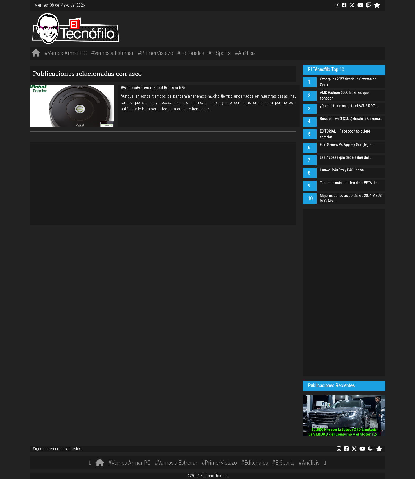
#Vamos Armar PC (65, 52)
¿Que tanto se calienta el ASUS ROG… (348, 106)
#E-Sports (219, 52)
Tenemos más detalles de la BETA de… (349, 183)
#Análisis (245, 52)
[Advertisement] (281, 28)
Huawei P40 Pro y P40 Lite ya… (343, 170)
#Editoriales (190, 52)
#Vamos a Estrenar (112, 52)
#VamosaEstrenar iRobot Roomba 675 (153, 87)
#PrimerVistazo (155, 52)
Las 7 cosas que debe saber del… (345, 157)
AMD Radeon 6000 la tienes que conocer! (344, 96)
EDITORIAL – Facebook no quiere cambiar (345, 134)
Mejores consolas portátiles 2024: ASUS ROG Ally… (351, 198)
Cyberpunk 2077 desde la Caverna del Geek (348, 82)
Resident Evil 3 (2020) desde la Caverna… (351, 118)
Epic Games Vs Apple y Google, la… (346, 145)
